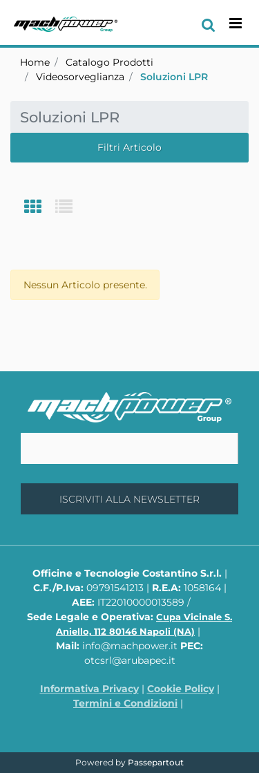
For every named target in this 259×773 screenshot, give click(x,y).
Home (35, 62)
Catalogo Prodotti (109, 62)
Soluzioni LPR (174, 77)
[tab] (39, 208)
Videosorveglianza (80, 77)
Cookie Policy (180, 688)
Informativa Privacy (89, 688)
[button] (129, 498)
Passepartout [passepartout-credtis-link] (156, 762)
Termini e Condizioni (125, 703)
